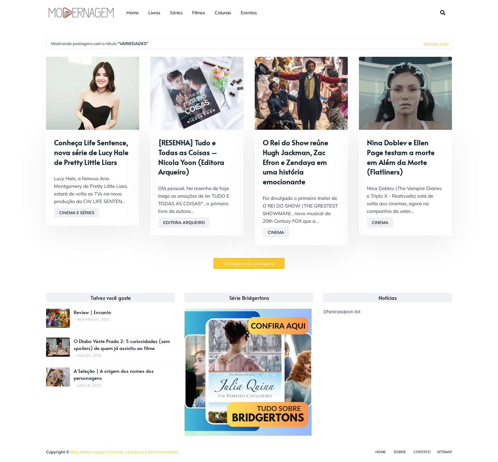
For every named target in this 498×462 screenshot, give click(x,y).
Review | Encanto (92, 312)
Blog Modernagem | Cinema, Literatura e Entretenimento (124, 451)
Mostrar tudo (436, 43)
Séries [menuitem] (176, 13)
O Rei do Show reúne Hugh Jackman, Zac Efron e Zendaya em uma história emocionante (295, 162)
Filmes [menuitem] (198, 13)
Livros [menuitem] (154, 13)
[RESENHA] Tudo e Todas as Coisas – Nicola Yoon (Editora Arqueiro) (191, 157)
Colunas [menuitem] (223, 13)
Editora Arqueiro (184, 222)
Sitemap (444, 452)
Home (380, 452)
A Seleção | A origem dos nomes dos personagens (114, 374)
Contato (422, 452)
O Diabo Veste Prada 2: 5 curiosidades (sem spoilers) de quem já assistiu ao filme (122, 345)
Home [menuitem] (132, 13)
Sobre (400, 452)
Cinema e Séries (76, 212)
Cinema (276, 232)
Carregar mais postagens (249, 264)
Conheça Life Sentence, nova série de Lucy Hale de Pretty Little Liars (91, 152)
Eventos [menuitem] (249, 13)
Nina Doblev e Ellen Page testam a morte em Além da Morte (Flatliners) (400, 157)
